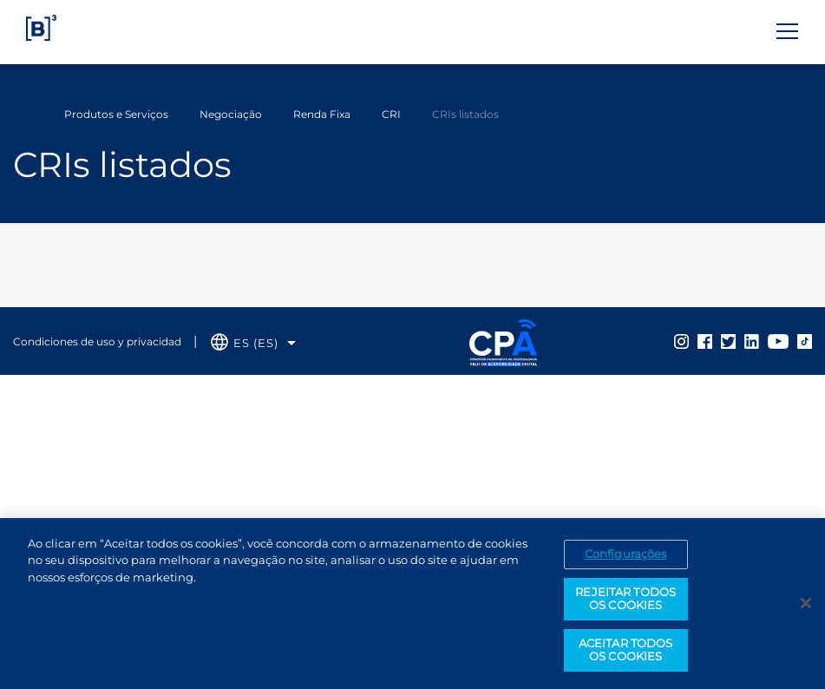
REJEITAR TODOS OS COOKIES (625, 600)
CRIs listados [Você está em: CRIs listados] (465, 114)
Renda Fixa (321, 114)
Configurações (626, 554)
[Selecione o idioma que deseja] (253, 343)
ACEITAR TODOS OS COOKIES (626, 651)
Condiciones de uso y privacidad (97, 341)
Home (24, 114)
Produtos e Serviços (116, 114)
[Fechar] (806, 605)
